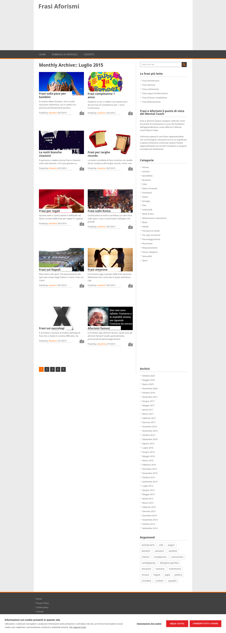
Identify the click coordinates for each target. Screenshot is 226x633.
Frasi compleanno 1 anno (101, 95)
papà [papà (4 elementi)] (167, 574)
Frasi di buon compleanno (154, 97)
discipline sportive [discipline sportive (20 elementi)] (169, 562)
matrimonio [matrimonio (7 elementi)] (175, 568)
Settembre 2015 (150, 481)
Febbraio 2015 (149, 507)
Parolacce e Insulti (151, 230)
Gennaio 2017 (149, 422)
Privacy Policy (42, 603)
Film (144, 205)
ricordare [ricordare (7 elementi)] (146, 580)
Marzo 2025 (148, 384)
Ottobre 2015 (148, 477)
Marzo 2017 (148, 413)
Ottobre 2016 (148, 435)
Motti (144, 222)
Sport (145, 260)
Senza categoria (150, 252)
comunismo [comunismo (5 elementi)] (177, 556)
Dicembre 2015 (149, 468)
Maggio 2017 (148, 405)
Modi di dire (148, 213)
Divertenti (147, 192)
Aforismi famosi (99, 328)
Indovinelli (147, 209)
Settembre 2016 (150, 439)
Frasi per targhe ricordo (99, 154)
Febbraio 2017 (149, 418)
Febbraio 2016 (149, 464)
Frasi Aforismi (58, 6)
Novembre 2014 (150, 519)
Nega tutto (177, 623)
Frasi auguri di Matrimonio (155, 93)
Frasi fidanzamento (151, 101)
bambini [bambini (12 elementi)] (146, 550)
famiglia (146, 201)
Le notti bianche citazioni (50, 154)
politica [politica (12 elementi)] (178, 574)
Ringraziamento (150, 247)
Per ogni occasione (151, 235)
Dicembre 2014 (149, 515)
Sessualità (147, 256)
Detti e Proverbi (149, 188)
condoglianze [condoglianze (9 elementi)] (149, 562)
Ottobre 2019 (148, 392)
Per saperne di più (78, 627)
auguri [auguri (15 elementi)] (171, 544)
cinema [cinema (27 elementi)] (145, 556)
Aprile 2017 (147, 409)
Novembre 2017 (150, 396)
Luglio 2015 (147, 485)
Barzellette (147, 175)
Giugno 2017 (148, 401)
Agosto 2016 (148, 443)
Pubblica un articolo (65, 54)
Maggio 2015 (148, 494)
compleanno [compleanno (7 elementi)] (160, 556)
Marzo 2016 (148, 460)
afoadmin (53, 112)
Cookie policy (42, 607)
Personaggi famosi (151, 239)
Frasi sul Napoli (49, 269)
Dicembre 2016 (149, 426)
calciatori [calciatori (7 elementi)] (159, 550)
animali (145, 171)
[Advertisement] (113, 31)
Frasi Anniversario (150, 80)
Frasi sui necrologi (51, 328)
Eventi (145, 196)
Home (42, 54)
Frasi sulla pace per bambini (52, 95)
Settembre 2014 (150, 528)
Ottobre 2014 (148, 524)
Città (144, 184)
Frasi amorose (98, 269)
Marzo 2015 (148, 502)
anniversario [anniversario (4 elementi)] (148, 544)
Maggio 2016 (148, 456)
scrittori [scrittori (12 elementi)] (160, 580)
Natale (145, 226)
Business (146, 180)
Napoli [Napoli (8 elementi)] (156, 574)
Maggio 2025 (148, 380)
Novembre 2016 (150, 430)
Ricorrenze (147, 243)
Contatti (89, 54)
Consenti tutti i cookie (205, 623)
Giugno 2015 (148, 490)
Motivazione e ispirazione (154, 218)
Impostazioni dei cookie (149, 623)
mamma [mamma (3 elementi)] (160, 568)
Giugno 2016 (148, 452)
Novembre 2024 (150, 388)
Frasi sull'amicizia (150, 89)
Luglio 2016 (147, 447)
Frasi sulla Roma (99, 211)
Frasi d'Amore (148, 84)
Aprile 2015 (147, 498)
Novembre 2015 (150, 473)
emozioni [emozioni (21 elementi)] (146, 568)
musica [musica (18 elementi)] (145, 574)
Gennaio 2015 (149, 511)
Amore (145, 167)
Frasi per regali (49, 211)
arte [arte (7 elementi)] (161, 544)
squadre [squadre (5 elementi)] (172, 580)
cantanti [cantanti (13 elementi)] (173, 550)
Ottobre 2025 (148, 375)
